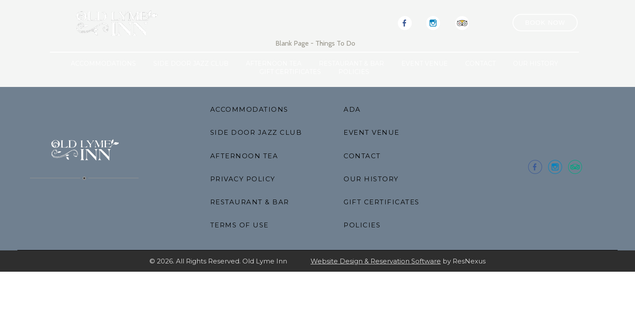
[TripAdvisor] (462, 22)
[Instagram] (433, 22)
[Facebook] (404, 22)
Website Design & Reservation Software (376, 261)
